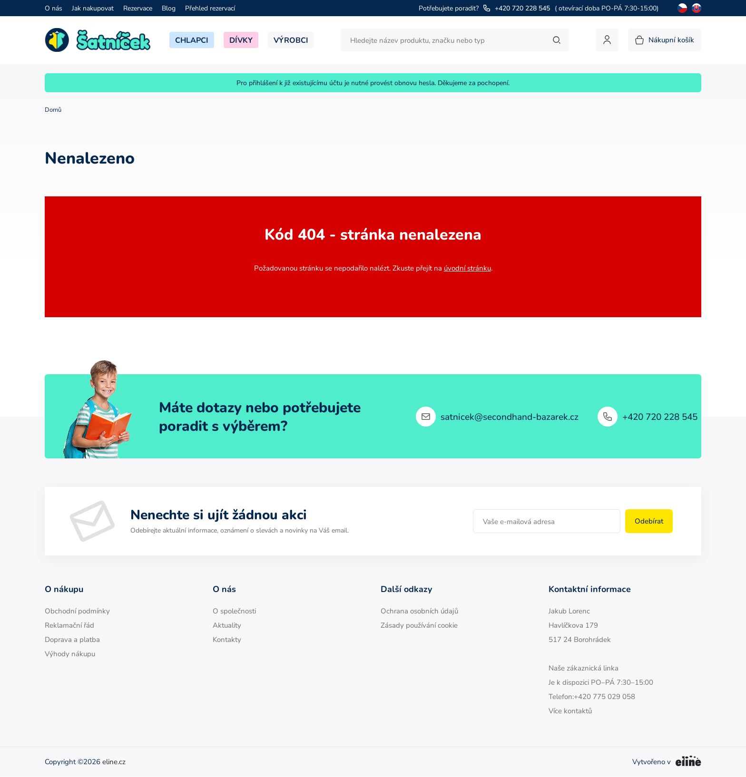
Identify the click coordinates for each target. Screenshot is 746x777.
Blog (169, 8)
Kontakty (227, 639)
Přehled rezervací (210, 8)
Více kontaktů (570, 711)
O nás (53, 8)
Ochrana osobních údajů (419, 611)
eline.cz (114, 762)
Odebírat (649, 521)
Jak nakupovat (93, 8)
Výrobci (291, 40)
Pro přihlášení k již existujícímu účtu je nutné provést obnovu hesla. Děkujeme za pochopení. (373, 83)
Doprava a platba (72, 639)
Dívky (241, 40)
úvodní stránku (467, 268)
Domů (53, 110)
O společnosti (234, 611)
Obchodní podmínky (77, 611)
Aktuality (227, 625)
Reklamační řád (69, 625)
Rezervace (137, 8)
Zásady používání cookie (419, 625)
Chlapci (191, 40)
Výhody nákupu (70, 654)
